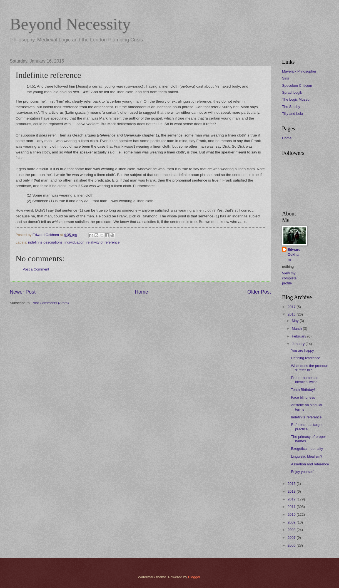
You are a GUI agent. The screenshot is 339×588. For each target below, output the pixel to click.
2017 (292, 307)
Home (141, 292)
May (296, 321)
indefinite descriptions (45, 242)
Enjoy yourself (302, 472)
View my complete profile (289, 278)
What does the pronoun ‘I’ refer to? (309, 368)
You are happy (302, 350)
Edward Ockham (294, 254)
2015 (292, 484)
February (299, 336)
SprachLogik (292, 92)
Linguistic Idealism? (306, 456)
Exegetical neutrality (307, 448)
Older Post (259, 292)
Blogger (194, 577)
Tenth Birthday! (303, 390)
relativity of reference (103, 242)
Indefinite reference (306, 417)
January (298, 344)
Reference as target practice (306, 427)
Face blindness (303, 397)
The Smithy (291, 107)
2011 (292, 507)
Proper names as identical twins (304, 380)
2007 (292, 537)
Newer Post (23, 292)
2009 (292, 522)
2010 (292, 514)
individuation (74, 242)
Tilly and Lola (292, 113)
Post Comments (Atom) (50, 303)
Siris (285, 78)
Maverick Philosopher (299, 71)
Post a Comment (36, 269)
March (297, 328)
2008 (292, 530)
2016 (292, 314)
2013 (292, 491)
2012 (292, 499)
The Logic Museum (297, 99)
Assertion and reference (310, 464)
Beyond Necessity (70, 24)
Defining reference (305, 358)
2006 (292, 545)
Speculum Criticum (297, 85)
